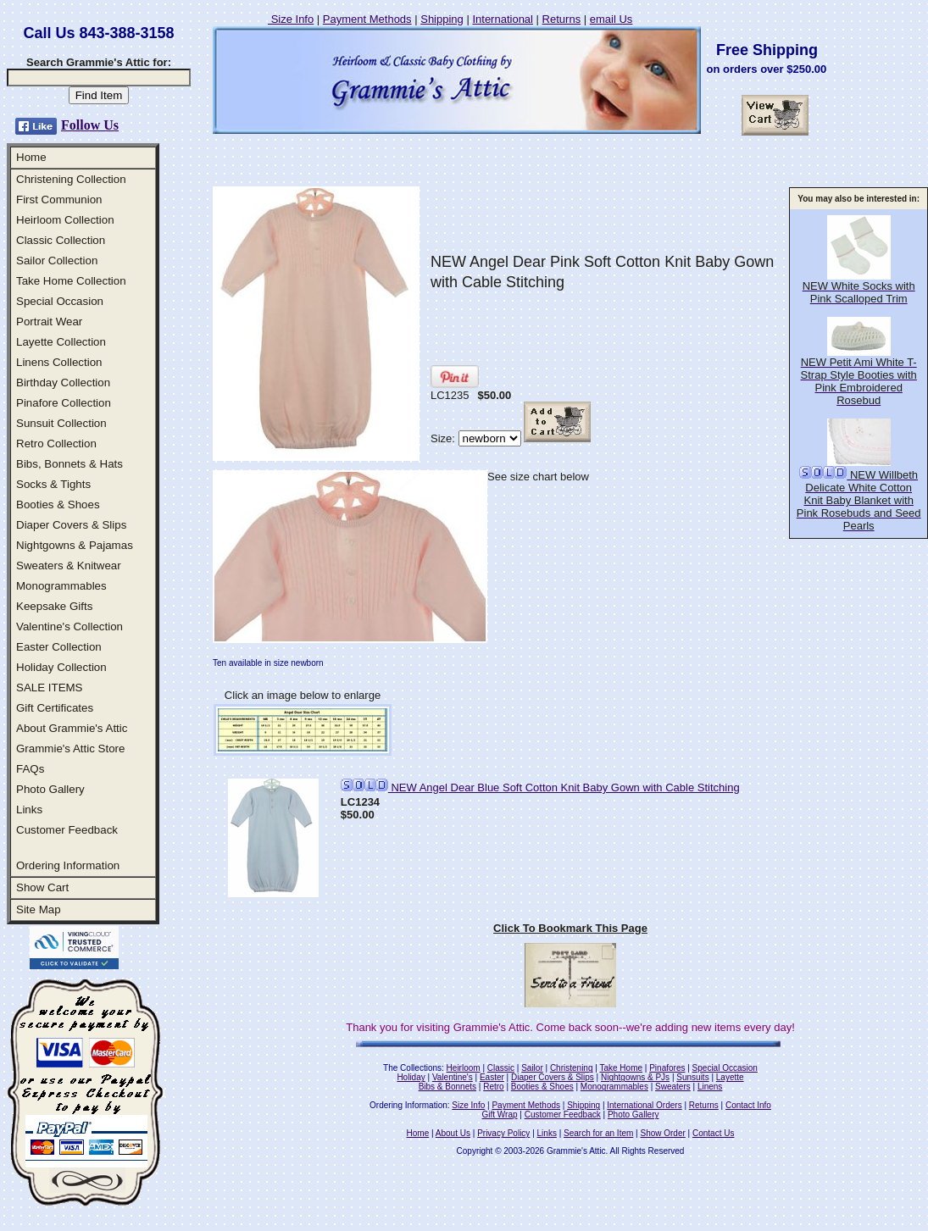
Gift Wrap (500, 1114)
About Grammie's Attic (71, 728)
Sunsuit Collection (61, 423)
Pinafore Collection (63, 402)
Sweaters (673, 1086)
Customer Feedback (67, 829)
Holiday (411, 1077)
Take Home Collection (71, 280)
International (502, 19)
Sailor (532, 1068)
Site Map (38, 909)
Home (31, 157)
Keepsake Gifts (54, 606)
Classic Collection (60, 240)
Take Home (620, 1068)
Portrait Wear (49, 321)
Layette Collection (61, 341)
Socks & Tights (53, 484)
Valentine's (452, 1077)
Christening (571, 1068)
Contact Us (713, 1133)
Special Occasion (59, 301)
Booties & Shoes (58, 504)
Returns (561, 19)
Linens (709, 1086)
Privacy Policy (503, 1133)
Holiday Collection (61, 667)
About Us (453, 1133)
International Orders (644, 1105)
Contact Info (748, 1105)
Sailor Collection (56, 260)
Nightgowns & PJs (635, 1077)
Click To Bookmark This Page (570, 928)
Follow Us (90, 125)
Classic (500, 1068)
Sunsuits (692, 1077)
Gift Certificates (54, 707)
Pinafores (667, 1068)
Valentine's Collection (69, 626)
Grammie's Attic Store (70, 748)
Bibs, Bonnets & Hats (69, 463)
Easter (492, 1077)
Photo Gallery (50, 789)
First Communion (59, 199)
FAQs (30, 768)
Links (29, 809)
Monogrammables (61, 585)
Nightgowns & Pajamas (74, 545)
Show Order (662, 1133)
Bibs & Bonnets (447, 1086)
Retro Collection (56, 443)
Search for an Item (598, 1133)
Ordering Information (67, 865)
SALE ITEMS (49, 687)
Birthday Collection (63, 382)
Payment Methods (367, 19)
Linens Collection (59, 362)
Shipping (442, 19)
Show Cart (42, 887)
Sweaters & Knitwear (68, 565)
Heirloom (464, 1068)
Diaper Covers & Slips (71, 524)
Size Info (291, 19)
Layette (730, 1077)
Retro (493, 1086)
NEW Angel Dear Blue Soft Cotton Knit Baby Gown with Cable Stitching (540, 787)
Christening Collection (71, 179)
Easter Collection (59, 646)
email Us (611, 19)
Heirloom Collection (65, 219)
